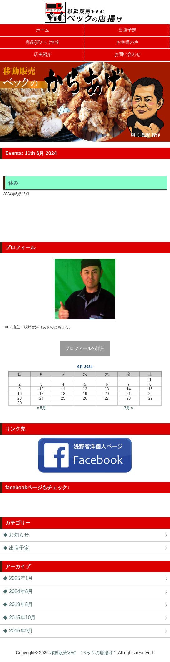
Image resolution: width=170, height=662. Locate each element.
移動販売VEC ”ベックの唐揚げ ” (83, 652)
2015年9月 (21, 630)
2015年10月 (22, 617)
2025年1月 (21, 578)
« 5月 (41, 408)
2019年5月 (21, 604)
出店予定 (19, 547)
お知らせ (19, 534)
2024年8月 (21, 591)
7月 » (128, 408)
